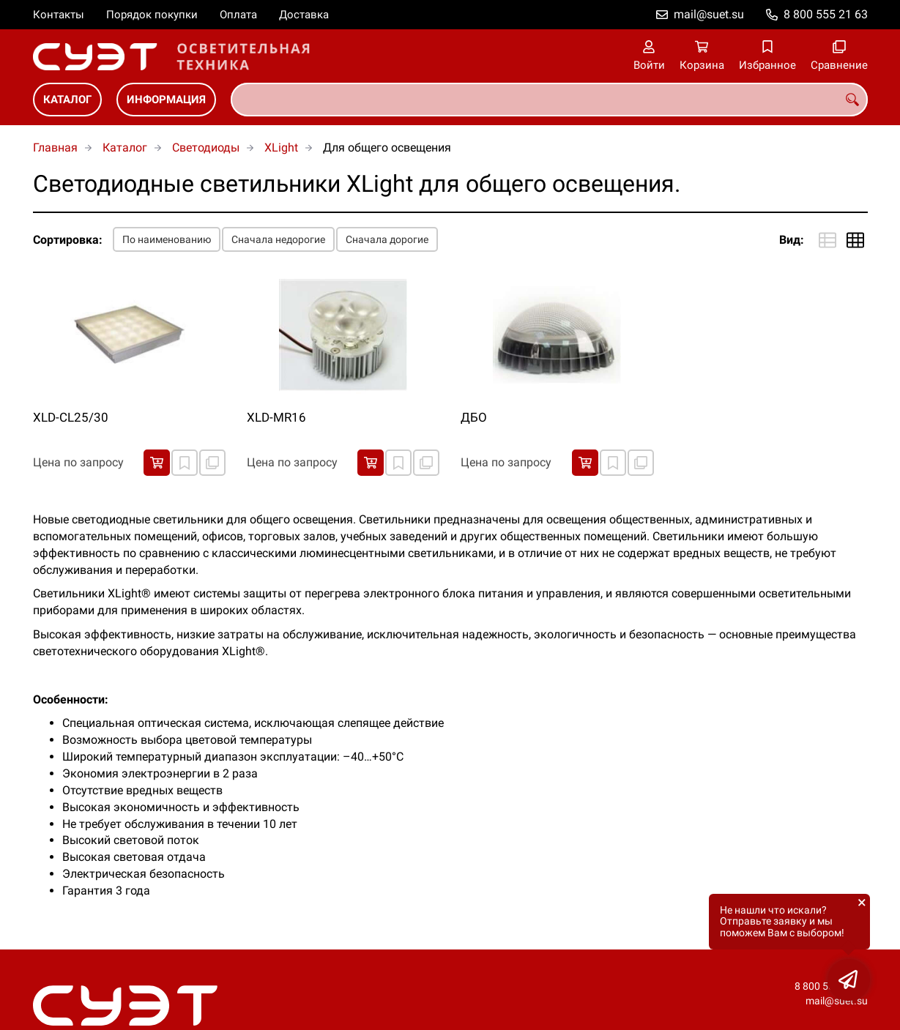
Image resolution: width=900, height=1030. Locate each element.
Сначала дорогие (387, 239)
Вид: (791, 240)
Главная (55, 147)
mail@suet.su (709, 14)
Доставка (304, 14)
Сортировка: (68, 240)
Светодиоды (205, 147)
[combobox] (549, 99)
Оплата (238, 14)
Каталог (67, 99)
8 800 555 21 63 (826, 14)
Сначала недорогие (278, 239)
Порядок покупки (152, 14)
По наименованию (166, 239)
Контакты (58, 14)
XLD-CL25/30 (70, 417)
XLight (281, 147)
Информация (166, 99)
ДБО (474, 417)
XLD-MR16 (276, 417)
